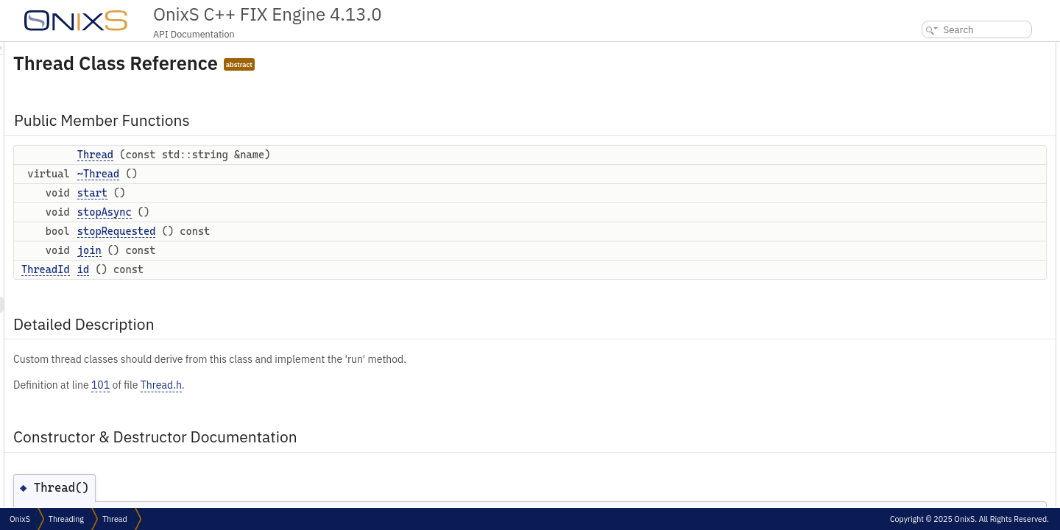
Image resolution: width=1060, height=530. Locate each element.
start (276, 193)
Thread (279, 154)
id (267, 269)
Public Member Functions (948, 49)
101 (284, 385)
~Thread (282, 174)
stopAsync (288, 212)
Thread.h (345, 385)
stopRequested (300, 231)
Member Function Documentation (962, 244)
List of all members (933, 341)
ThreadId (229, 269)
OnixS (20, 519)
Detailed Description (938, 179)
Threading (66, 519)
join (273, 250)
